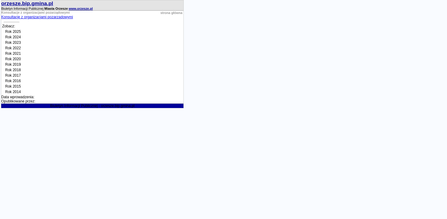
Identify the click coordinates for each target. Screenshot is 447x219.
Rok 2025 (13, 32)
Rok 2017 (13, 75)
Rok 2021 (13, 53)
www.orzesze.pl (81, 8)
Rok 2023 (13, 42)
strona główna (171, 13)
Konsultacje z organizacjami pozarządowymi (37, 17)
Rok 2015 (13, 86)
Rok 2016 (13, 81)
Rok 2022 (13, 48)
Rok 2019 (13, 64)
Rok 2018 (13, 70)
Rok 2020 (13, 59)
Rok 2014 (13, 92)
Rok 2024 (13, 37)
